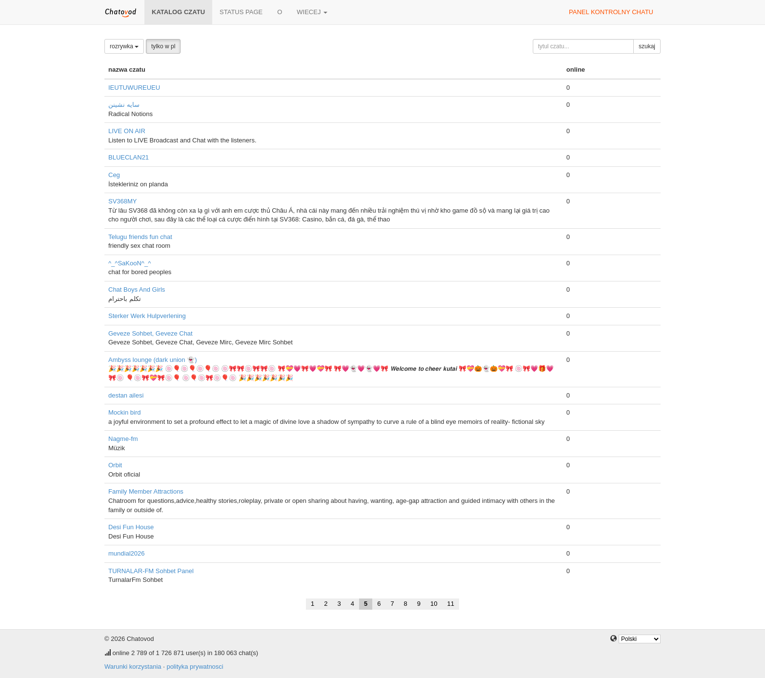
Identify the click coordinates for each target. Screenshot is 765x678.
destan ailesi (125, 395)
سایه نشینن (124, 104)
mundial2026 (126, 553)
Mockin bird (124, 412)
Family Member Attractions (145, 491)
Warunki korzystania (132, 666)
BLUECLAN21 (128, 157)
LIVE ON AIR (126, 131)
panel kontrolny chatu (611, 12)
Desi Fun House (131, 527)
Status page (241, 12)
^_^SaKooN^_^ (129, 263)
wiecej (312, 12)
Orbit (115, 465)
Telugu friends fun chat (140, 236)
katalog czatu (178, 12)
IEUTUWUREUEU (134, 87)
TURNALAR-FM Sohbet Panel (151, 571)
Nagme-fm (123, 438)
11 (450, 603)
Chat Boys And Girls (136, 289)
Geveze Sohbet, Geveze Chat (150, 333)
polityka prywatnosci (194, 666)
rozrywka (124, 46)
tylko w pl (163, 46)
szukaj (647, 46)
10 (433, 603)
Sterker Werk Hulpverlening (147, 315)
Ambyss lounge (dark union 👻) (152, 359)
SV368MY (122, 201)
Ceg (114, 175)
